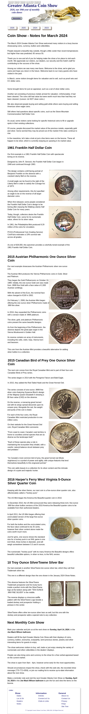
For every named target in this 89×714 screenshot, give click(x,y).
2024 (35, 28)
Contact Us (65, 698)
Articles (41, 696)
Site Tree (64, 706)
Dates (19, 696)
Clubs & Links (43, 701)
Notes (19, 704)
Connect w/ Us (44, 698)
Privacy (64, 701)
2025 (24, 28)
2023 (46, 28)
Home (11, 2)
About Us (65, 696)
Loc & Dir (20, 698)
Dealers (20, 701)
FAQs (63, 704)
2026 (12, 28)
